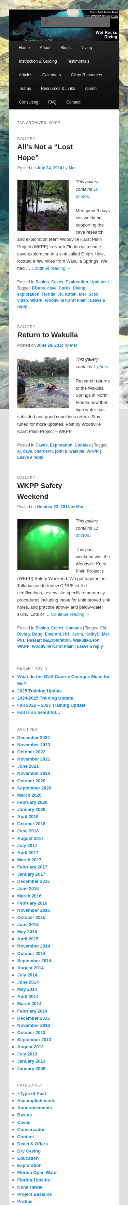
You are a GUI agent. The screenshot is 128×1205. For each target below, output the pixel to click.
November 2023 (33, 744)
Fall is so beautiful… (38, 712)
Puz (21, 640)
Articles (25, 75)
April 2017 (28, 852)
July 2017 (27, 845)
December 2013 (33, 1018)
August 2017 (30, 838)
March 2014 (29, 1003)
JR (60, 294)
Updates (98, 282)
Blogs (65, 47)
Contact (73, 102)
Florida (48, 294)
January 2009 (31, 1068)
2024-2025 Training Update (45, 698)
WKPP (36, 300)
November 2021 (33, 759)
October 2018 (31, 823)
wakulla (76, 451)
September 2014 (34, 960)
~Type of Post (31, 1093)
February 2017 (32, 867)
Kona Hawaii (30, 1187)
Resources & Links (58, 88)
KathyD (92, 634)
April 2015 (28, 938)
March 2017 (29, 859)
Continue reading (51, 268)
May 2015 (27, 931)
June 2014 (28, 982)
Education (28, 1158)
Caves (57, 282)
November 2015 (33, 910)
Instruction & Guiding (38, 61)
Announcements (34, 1107)
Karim (77, 634)
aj (19, 451)
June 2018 (28, 830)
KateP (71, 294)
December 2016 (33, 881)
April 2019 (28, 816)
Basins (42, 282)
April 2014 (28, 996)
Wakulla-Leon (86, 640)
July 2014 (27, 974)
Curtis (65, 288)
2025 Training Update (39, 690)
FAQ (52, 102)
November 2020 (33, 773)
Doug (37, 634)
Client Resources (86, 75)
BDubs (38, 288)
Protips (25, 1201)
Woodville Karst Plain (65, 300)
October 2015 (31, 917)
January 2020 (31, 809)
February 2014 (32, 1011)
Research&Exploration (49, 640)
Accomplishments (36, 1100)
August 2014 (30, 967)
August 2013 (30, 1046)
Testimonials (78, 61)
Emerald (53, 634)
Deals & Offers (32, 1143)
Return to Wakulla (47, 335)
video (22, 300)
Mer (72, 168)
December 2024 (33, 737)
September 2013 (34, 1039)
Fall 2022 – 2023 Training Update (51, 705)
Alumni (91, 88)
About (45, 47)
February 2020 (32, 802)
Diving (86, 47)
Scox (93, 294)
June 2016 (28, 888)
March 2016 (29, 895)
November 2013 (33, 1025)
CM (103, 628)
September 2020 (34, 788)
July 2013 (27, 1054)
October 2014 (31, 953)
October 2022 (31, 751)
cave (52, 288)
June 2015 (28, 924)
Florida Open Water (37, 1172)
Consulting (28, 102)
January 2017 (31, 874)
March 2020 (29, 795)
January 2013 (31, 1061)
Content (25, 1136)
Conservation (31, 1129)
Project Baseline (34, 1194)
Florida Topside (33, 1180)
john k (61, 451)
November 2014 (33, 946)
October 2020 (31, 780)
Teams (25, 88)
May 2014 (27, 989)
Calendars (51, 75)
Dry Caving (29, 1151)
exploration (28, 294)
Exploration (77, 282)
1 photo (101, 366)
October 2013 (31, 1032)
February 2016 (32, 903)
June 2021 (28, 766)
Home (24, 47)
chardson (43, 451)
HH (66, 634)
